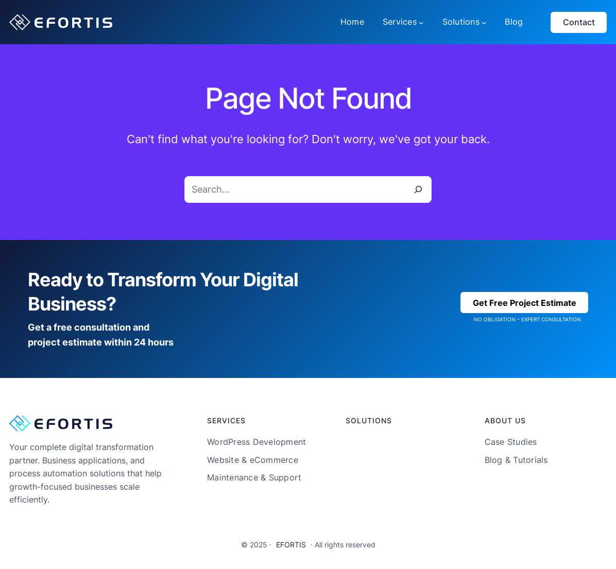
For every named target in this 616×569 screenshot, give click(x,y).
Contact (579, 22)
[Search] (418, 189)
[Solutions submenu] (484, 22)
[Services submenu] (421, 22)
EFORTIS (291, 544)
